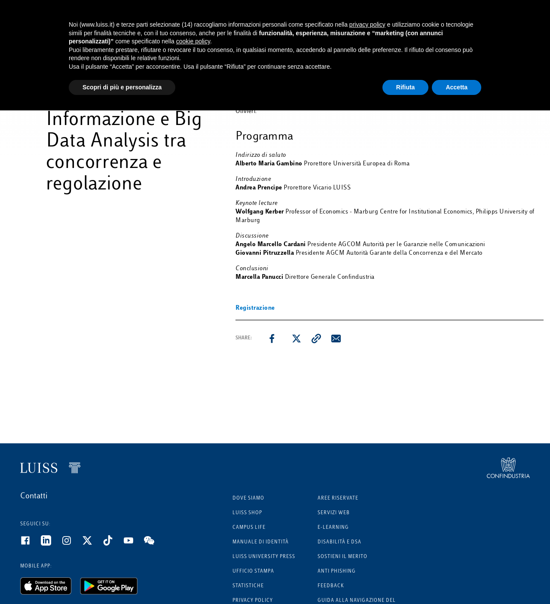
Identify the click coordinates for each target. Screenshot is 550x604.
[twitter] (296, 338)
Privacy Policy (252, 600)
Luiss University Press (263, 557)
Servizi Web (334, 513)
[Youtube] (133, 543)
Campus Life (249, 527)
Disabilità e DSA (339, 542)
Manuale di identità (260, 542)
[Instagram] (71, 543)
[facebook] (272, 338)
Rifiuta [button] (405, 87)
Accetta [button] (457, 87)
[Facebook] (30, 543)
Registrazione (255, 308)
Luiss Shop (247, 513)
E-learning (333, 527)
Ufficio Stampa (253, 571)
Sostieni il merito (342, 557)
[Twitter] (92, 543)
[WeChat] (154, 543)
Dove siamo (248, 498)
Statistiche (248, 586)
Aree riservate (338, 498)
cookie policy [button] (193, 41)
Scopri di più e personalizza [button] (122, 87)
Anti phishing (337, 571)
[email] (336, 338)
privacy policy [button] (367, 24)
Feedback (331, 586)
